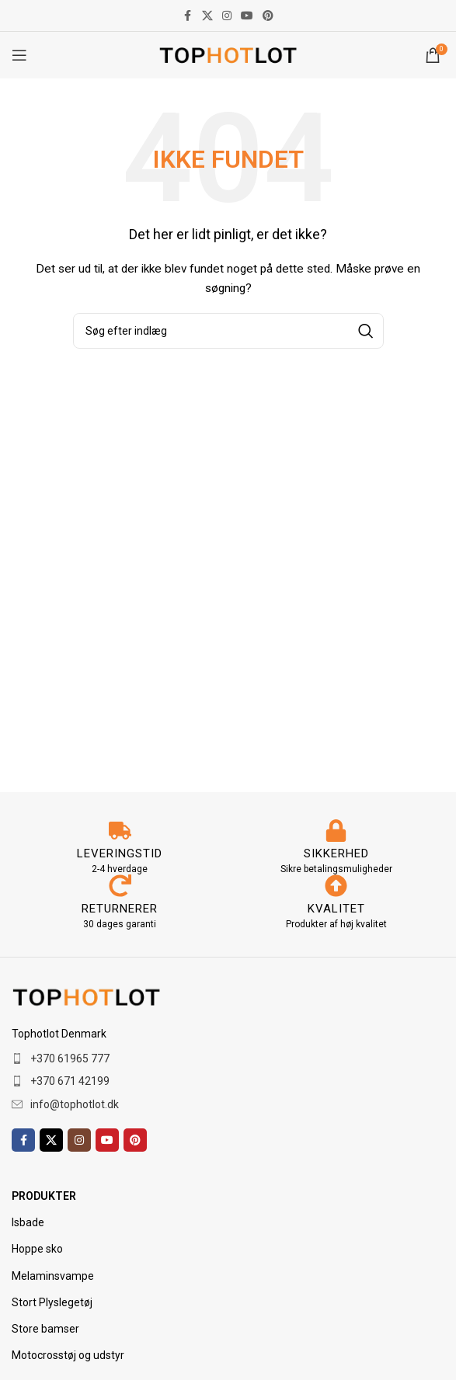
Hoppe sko (37, 1249)
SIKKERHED (336, 853)
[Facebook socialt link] (188, 15)
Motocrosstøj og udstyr (68, 1355)
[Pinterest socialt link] (268, 15)
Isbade (28, 1222)
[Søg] (228, 331)
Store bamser (45, 1329)
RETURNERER (120, 909)
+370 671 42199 (70, 1081)
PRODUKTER (44, 1196)
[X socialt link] (207, 15)
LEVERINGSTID (119, 853)
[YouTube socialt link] (247, 15)
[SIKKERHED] (336, 830)
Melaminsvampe (53, 1276)
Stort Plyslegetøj (52, 1302)
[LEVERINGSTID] (120, 830)
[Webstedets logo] (228, 54)
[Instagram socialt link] (227, 15)
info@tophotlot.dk (74, 1104)
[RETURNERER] (120, 885)
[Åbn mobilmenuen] (19, 55)
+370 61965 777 (70, 1058)
